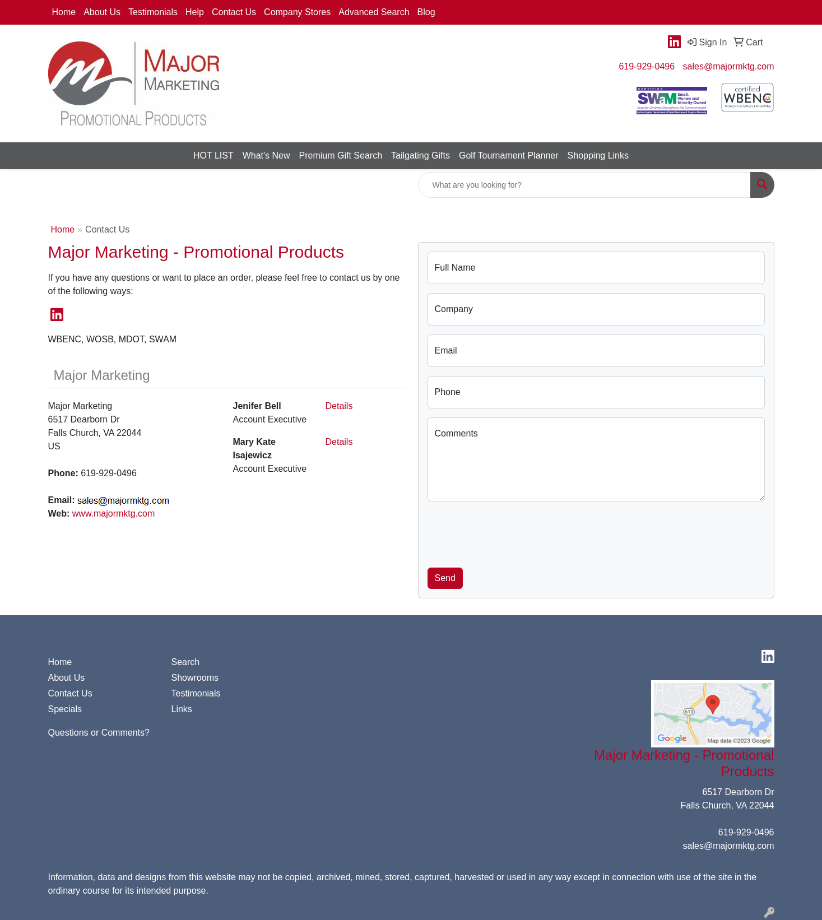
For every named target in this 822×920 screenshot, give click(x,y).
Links (181, 709)
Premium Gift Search (340, 155)
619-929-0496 (647, 66)
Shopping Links (598, 155)
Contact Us (234, 12)
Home (64, 12)
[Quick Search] (584, 185)
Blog (426, 12)
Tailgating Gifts (420, 155)
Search (185, 662)
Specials (65, 709)
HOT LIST (213, 155)
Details (339, 406)
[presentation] (513, 532)
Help (194, 12)
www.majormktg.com (113, 513)
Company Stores (297, 12)
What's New (266, 155)
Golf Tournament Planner (509, 155)
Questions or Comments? (99, 732)
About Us (101, 12)
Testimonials (153, 12)
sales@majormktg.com (728, 66)
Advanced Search (373, 12)
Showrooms (195, 677)
